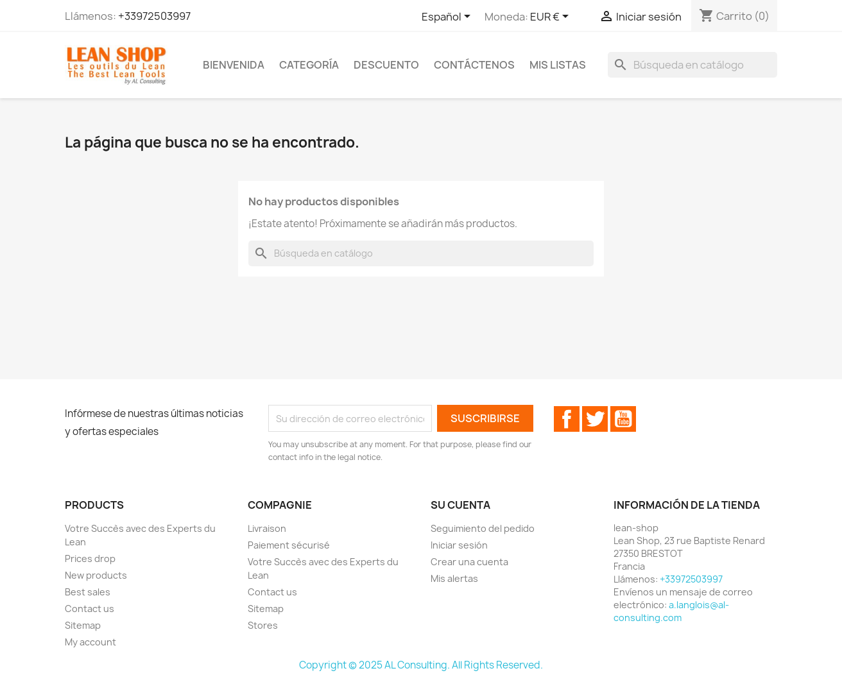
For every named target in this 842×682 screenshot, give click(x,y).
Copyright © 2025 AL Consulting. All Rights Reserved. (421, 665)
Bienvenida (233, 65)
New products (96, 575)
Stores (263, 625)
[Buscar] (692, 65)
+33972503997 (154, 16)
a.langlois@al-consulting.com (671, 611)
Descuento (386, 65)
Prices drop (90, 558)
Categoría (309, 65)
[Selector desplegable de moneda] (551, 17)
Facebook (567, 419)
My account (90, 642)
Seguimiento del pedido (483, 528)
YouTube (623, 419)
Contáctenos (474, 65)
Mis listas (557, 65)
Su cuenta (460, 505)
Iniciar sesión (459, 545)
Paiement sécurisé (289, 545)
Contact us (89, 608)
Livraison (267, 528)
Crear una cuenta (469, 562)
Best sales (87, 592)
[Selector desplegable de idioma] (448, 17)
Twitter (595, 419)
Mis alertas (454, 578)
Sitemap (83, 625)
